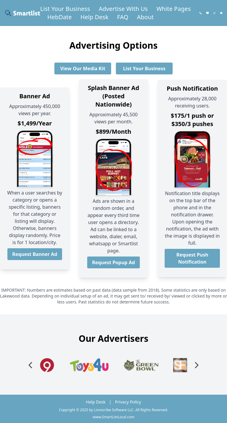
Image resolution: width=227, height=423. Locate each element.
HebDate (59, 17)
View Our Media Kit (82, 68)
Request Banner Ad (34, 254)
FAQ (122, 17)
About (145, 17)
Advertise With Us (123, 9)
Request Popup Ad (113, 262)
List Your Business (65, 9)
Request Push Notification (192, 258)
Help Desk (94, 17)
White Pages (173, 9)
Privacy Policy (128, 402)
